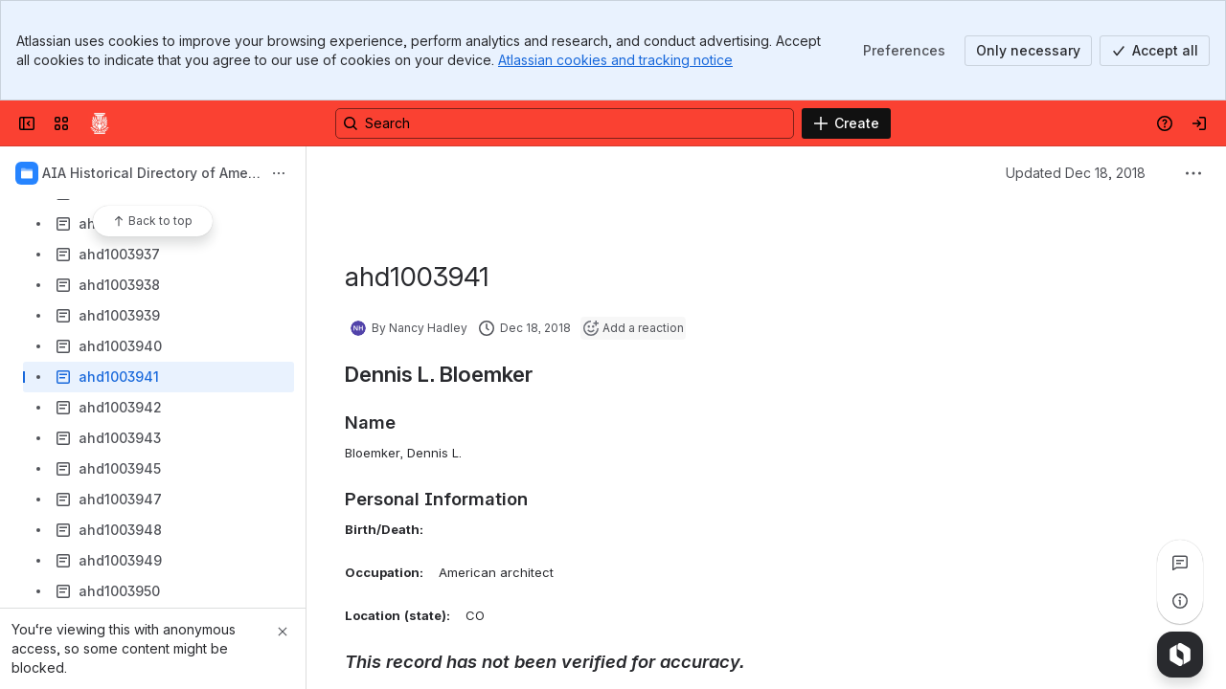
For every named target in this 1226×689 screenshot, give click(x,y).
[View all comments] (1180, 562)
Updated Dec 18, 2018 (1076, 173)
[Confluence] (99, 123)
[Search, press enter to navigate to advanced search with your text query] (564, 123)
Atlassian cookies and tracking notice (615, 60)
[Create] (846, 123)
